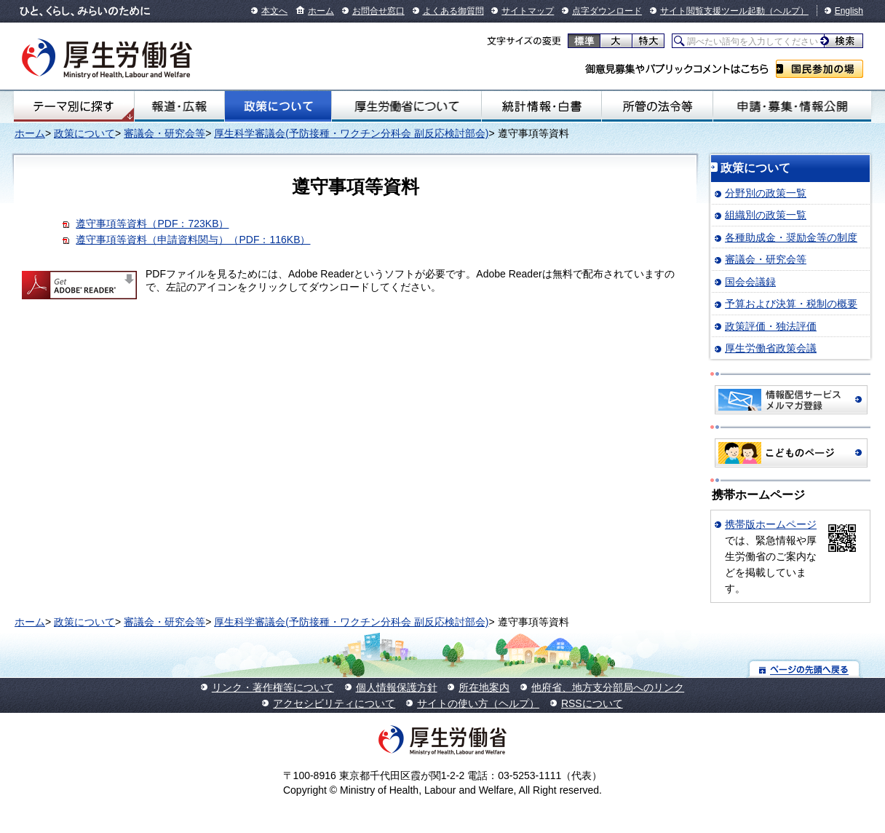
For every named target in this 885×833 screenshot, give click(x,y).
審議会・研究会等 (164, 133)
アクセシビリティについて (334, 703)
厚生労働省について (406, 106)
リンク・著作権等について (273, 687)
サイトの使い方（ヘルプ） (478, 703)
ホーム (321, 11)
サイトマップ (527, 11)
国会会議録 (750, 282)
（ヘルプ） (787, 11)
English (849, 11)
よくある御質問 (453, 11)
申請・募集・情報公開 (792, 106)
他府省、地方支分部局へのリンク (607, 687)
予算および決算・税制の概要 (791, 303)
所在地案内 (484, 687)
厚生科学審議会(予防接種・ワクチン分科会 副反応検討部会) (351, 133)
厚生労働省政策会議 (771, 348)
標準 (584, 40)
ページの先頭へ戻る (804, 669)
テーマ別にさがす (73, 106)
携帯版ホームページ (771, 524)
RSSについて (592, 703)
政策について (278, 106)
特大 (648, 40)
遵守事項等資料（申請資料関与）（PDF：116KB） (193, 239)
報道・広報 (179, 106)
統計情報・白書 (541, 106)
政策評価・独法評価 (771, 326)
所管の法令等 (657, 106)
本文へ (274, 11)
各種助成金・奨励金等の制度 (791, 237)
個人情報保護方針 (396, 687)
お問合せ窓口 (378, 11)
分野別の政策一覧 (765, 193)
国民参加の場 (819, 69)
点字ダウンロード (607, 11)
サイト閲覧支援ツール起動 (712, 11)
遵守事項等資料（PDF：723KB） (152, 223)
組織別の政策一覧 (765, 215)
